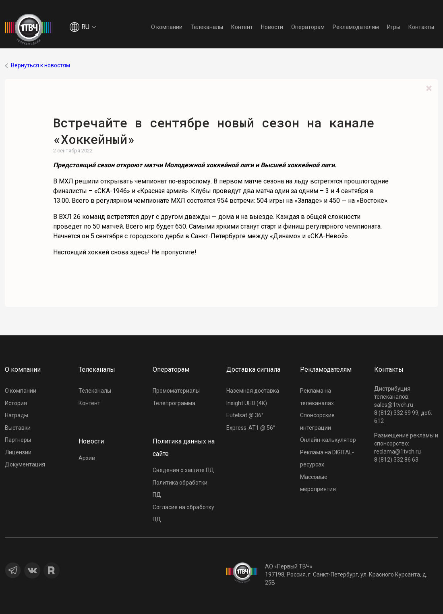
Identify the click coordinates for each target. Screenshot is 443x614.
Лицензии (18, 452)
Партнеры (18, 440)
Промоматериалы (176, 390)
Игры (393, 27)
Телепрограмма (174, 403)
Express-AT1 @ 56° (250, 428)
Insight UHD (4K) (246, 403)
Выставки (18, 428)
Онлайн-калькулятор (328, 440)
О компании (166, 27)
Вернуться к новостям (40, 65)
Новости (272, 27)
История (16, 403)
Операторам (308, 27)
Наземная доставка (252, 390)
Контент (242, 27)
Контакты (421, 27)
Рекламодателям (356, 27)
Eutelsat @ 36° (244, 415)
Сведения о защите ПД (183, 470)
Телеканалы (206, 27)
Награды (16, 415)
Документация (25, 464)
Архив (87, 458)
